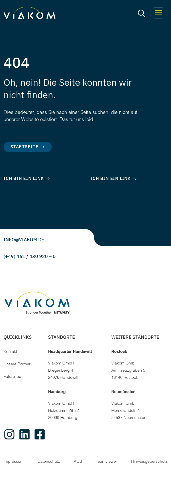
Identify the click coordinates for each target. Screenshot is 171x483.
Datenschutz (48, 462)
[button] (141, 13)
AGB (78, 462)
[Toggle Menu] (158, 13)
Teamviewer (106, 462)
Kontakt (10, 352)
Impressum (14, 462)
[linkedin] (24, 434)
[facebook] (39, 434)
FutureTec (12, 377)
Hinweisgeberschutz (149, 462)
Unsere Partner (17, 364)
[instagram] (9, 434)
